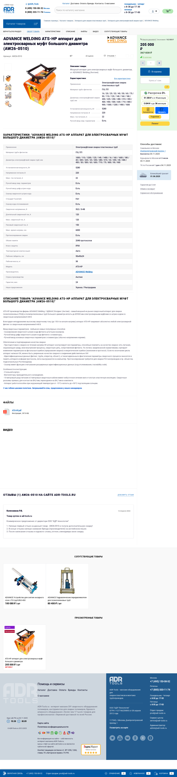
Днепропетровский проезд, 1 (153, 151)
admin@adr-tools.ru (158, 738)
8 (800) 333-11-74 (34, 12)
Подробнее (155, 117)
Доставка (52, 700)
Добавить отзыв (126, 505)
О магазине (43, 706)
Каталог (42, 700)
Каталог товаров (21, 23)
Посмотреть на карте (119, 738)
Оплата (62, 700)
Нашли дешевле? (149, 39)
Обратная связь (13, 773)
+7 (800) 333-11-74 (160, 700)
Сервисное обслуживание (151, 193)
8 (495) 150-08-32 (34, 8)
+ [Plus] (159, 63)
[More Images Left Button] (8, 73)
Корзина (164, 773)
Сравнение (115, 773)
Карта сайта (43, 733)
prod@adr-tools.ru (157, 723)
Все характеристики (122, 78)
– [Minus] (143, 63)
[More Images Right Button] (8, 109)
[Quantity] (151, 63)
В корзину (155, 71)
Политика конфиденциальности (53, 737)
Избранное (140, 773)
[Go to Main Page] (116, 691)
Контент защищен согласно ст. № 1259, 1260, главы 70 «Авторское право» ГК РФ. (57, 761)
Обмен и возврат (147, 189)
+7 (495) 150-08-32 (160, 691)
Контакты (82, 700)
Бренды (72, 700)
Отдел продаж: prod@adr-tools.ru (60, 773)
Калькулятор (148, 110)
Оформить (162, 110)
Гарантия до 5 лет (148, 185)
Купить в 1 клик (155, 80)
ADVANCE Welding (66, 281)
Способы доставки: (151, 144)
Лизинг (154, 123)
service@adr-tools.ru (158, 731)
